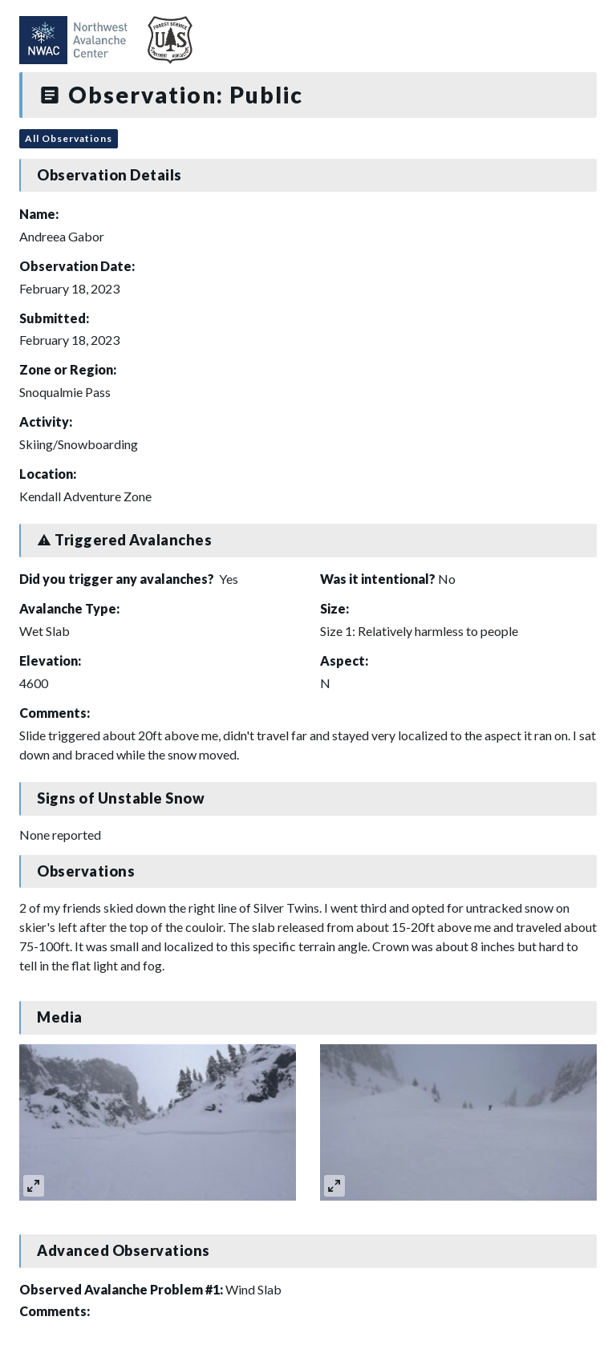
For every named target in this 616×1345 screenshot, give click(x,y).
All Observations (68, 138)
